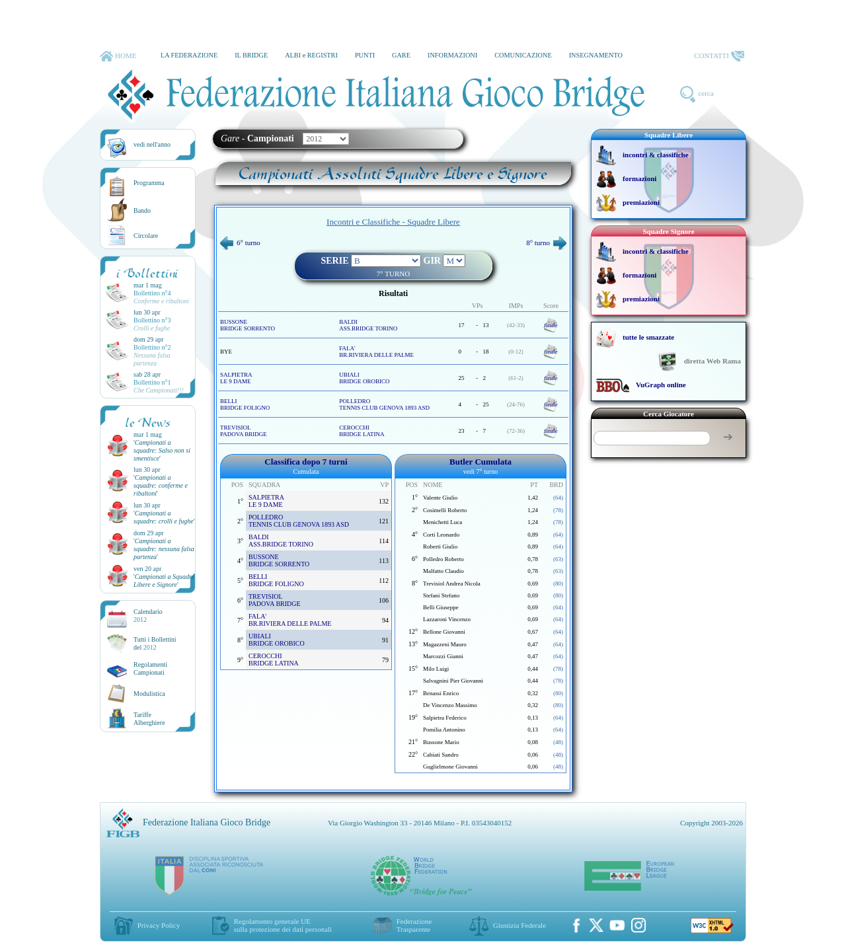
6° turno (240, 242)
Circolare (146, 235)
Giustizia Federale (519, 925)
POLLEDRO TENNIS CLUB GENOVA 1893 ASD (384, 404)
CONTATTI (719, 56)
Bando (142, 210)
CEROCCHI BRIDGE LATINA (361, 430)
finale (551, 325)
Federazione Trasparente (414, 925)
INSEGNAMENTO (596, 55)
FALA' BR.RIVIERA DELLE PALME (376, 351)
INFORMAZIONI (452, 55)
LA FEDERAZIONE (189, 55)
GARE (401, 55)
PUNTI (365, 55)
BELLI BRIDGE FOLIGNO (245, 404)
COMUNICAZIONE (523, 55)
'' (162, 450)
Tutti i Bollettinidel (155, 643)
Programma (149, 182)
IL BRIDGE (251, 55)
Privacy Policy (158, 925)
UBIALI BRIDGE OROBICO (364, 378)
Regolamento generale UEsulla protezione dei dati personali (283, 925)
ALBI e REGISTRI (311, 55)
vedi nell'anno (152, 144)
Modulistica (149, 693)
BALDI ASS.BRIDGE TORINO (368, 325)
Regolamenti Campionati (150, 668)
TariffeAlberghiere (149, 718)
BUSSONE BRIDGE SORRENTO (247, 325)
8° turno (546, 242)
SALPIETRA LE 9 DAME (236, 378)
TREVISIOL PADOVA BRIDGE (243, 430)
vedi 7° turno (480, 471)
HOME (118, 56)
